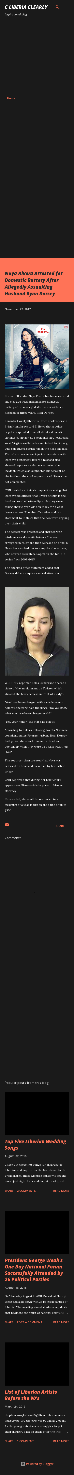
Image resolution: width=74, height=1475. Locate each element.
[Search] (57, 7)
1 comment (25, 1441)
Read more (61, 1191)
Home (11, 98)
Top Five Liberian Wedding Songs (35, 1144)
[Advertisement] (37, 56)
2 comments (26, 1191)
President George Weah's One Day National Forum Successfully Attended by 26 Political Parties (34, 1270)
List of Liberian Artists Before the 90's (31, 1395)
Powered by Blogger (37, 1464)
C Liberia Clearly (26, 7)
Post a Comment (29, 1322)
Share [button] (60, 826)
